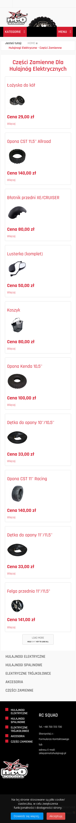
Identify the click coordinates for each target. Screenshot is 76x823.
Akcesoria (14, 682)
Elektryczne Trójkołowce (28, 673)
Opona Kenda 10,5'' (24, 366)
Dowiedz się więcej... (27, 816)
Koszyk (13, 310)
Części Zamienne (19, 690)
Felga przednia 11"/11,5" (28, 591)
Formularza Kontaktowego (54, 739)
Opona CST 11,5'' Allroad (29, 141)
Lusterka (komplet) (25, 254)
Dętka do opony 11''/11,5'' (29, 535)
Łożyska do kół (21, 85)
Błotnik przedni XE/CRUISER (33, 198)
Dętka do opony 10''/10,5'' (30, 423)
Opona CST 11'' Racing (27, 479)
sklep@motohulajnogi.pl (52, 753)
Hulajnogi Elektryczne (25, 656)
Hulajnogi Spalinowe (23, 665)
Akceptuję (55, 816)
